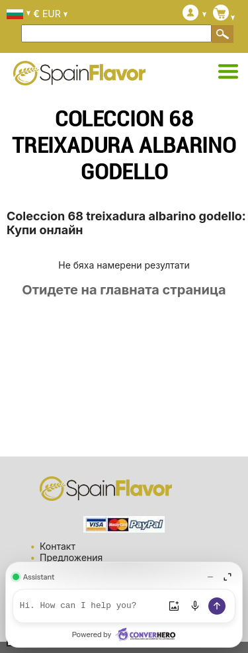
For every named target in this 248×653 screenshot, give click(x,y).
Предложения (71, 557)
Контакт (57, 546)
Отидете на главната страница (124, 290)
